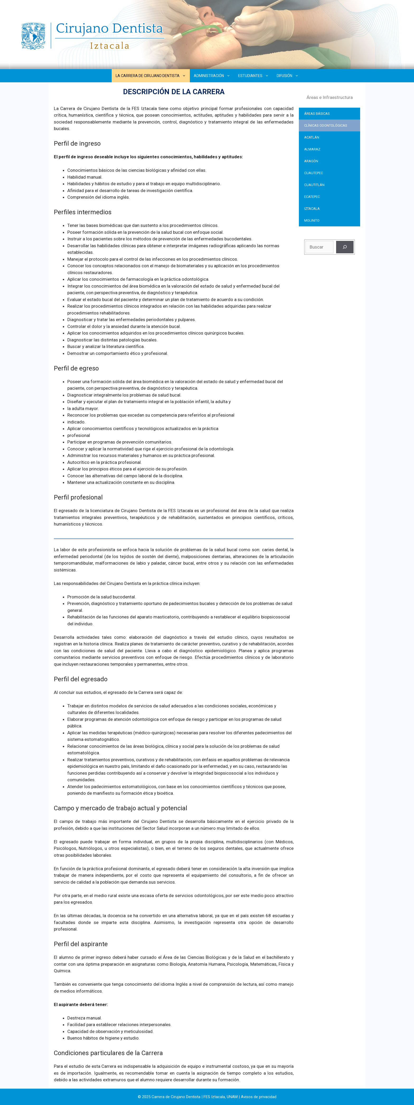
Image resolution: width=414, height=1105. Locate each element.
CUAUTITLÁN (314, 185)
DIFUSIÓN (290, 75)
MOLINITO (311, 220)
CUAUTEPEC (313, 173)
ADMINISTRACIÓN (214, 75)
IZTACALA (312, 209)
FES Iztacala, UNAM (221, 1096)
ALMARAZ (312, 149)
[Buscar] (345, 247)
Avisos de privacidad (258, 1096)
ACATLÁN (311, 137)
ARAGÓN (311, 161)
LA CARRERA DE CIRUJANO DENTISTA (153, 75)
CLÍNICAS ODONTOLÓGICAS (325, 125)
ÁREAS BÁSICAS (317, 114)
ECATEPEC (312, 197)
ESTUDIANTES (255, 75)
